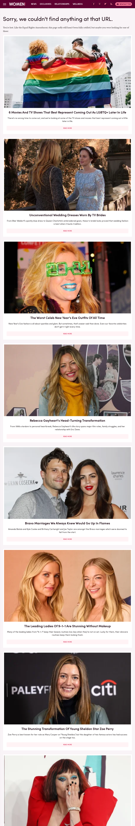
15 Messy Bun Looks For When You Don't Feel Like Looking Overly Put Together (111, 505)
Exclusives (45, 4)
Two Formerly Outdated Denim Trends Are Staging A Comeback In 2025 (67, 733)
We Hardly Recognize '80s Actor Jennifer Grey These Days (111, 279)
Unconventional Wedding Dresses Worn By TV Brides (67, 67)
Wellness (78, 4)
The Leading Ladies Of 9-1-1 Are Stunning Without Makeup (111, 138)
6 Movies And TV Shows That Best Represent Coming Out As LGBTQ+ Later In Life (23, 70)
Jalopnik (26, 802)
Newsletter (124, 4)
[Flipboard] (105, 4)
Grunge (64, 802)
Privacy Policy (77, 785)
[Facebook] (94, 4)
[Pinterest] (100, 4)
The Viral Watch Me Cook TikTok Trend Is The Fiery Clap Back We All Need (67, 505)
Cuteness (46, 802)
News (34, 4)
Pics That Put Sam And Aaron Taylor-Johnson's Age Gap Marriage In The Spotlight (67, 356)
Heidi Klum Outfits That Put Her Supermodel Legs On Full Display (23, 656)
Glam (55, 802)
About (53, 785)
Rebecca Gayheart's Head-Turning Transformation (23, 138)
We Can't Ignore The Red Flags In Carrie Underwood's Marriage (111, 577)
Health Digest (76, 802)
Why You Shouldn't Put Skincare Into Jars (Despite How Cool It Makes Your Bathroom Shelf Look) (23, 582)
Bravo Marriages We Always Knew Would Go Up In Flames (67, 138)
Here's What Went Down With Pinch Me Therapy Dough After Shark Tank (23, 354)
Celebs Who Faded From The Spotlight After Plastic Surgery (111, 208)
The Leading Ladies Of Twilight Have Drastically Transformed (23, 505)
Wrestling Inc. (67, 805)
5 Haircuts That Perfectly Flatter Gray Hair (67, 577)
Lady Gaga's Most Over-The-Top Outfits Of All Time (67, 208)
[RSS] (111, 4)
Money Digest (92, 802)
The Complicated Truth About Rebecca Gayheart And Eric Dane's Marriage (23, 282)
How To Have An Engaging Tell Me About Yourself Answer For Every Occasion (111, 356)
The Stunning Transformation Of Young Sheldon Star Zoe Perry (23, 211)
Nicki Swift (106, 802)
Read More (23, 99)
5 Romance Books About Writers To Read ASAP (23, 426)
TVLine (36, 802)
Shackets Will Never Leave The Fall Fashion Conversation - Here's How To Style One (67, 659)
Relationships (62, 4)
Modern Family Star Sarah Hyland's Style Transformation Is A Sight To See (67, 282)
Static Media (52, 789)
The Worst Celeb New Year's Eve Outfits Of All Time (111, 67)
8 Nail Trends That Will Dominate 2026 (23, 728)
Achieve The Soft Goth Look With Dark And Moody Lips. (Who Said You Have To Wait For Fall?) (111, 661)
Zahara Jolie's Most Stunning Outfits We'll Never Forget (111, 731)
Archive (63, 785)
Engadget (15, 802)
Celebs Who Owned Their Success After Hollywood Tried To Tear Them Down (111, 431)
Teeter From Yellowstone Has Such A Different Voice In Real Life (67, 428)
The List (117, 802)
